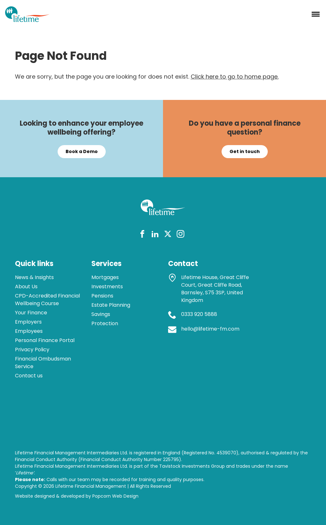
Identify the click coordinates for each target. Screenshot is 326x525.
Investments (107, 286)
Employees (29, 331)
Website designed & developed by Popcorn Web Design (76, 496)
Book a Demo (82, 151)
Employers (28, 322)
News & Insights (34, 277)
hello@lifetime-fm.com (210, 328)
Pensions (102, 295)
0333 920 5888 (199, 314)
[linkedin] (155, 235)
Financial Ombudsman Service (43, 362)
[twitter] (168, 235)
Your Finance (31, 312)
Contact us (29, 375)
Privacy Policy (32, 349)
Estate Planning (110, 305)
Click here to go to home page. (235, 76)
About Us (26, 286)
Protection (104, 323)
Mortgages (105, 277)
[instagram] (180, 235)
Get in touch (245, 151)
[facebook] (142, 235)
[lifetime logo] (27, 20)
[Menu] (315, 14)
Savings (100, 314)
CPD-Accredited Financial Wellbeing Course (47, 299)
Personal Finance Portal (44, 340)
